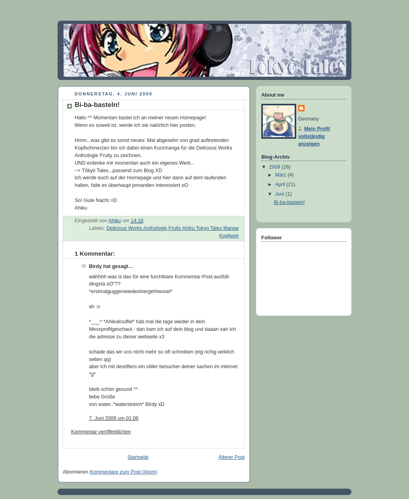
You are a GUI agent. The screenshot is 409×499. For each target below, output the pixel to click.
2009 (275, 167)
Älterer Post (231, 457)
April (281, 184)
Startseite (138, 457)
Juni (280, 194)
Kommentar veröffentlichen (101, 432)
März (281, 175)
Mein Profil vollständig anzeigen (314, 136)
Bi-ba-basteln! (289, 202)
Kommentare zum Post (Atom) (123, 472)
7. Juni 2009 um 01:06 (114, 418)
